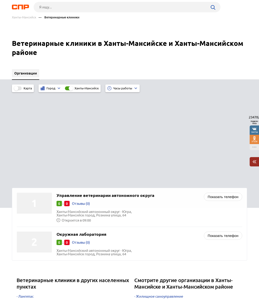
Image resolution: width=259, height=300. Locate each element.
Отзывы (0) (81, 112)
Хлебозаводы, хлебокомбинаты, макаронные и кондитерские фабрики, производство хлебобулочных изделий (186, 229)
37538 (254, 141)
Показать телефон (223, 105)
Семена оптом (148, 222)
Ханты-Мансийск (24, 17)
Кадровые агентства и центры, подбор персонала (177, 210)
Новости (49, 283)
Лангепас (26, 204)
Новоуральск (29, 228)
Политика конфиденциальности (74, 296)
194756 (254, 132)
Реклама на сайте (82, 283)
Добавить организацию (226, 282)
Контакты (117, 283)
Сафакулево (28, 216)
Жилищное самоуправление (159, 204)
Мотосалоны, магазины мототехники (167, 216)
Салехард (26, 210)
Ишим (23, 222)
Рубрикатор (20, 283)
